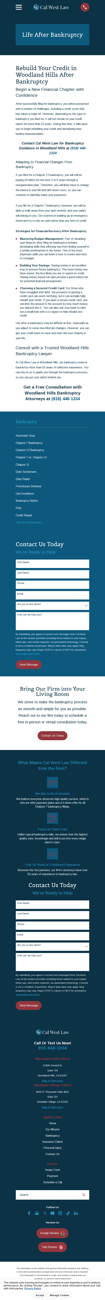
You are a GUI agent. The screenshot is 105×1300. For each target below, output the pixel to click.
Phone (20, 583)
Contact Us (52, 1154)
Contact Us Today (52, 735)
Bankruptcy (53, 1135)
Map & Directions (52, 1081)
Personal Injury (52, 1147)
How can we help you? (29, 614)
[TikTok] (68, 1213)
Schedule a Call (52, 1182)
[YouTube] (52, 1213)
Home (52, 1123)
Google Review (52, 1233)
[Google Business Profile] (37, 1213)
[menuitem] (52, 436)
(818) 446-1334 (66, 398)
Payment (52, 1176)
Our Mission (52, 1129)
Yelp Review (52, 1247)
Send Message (29, 664)
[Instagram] (60, 1213)
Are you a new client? (29, 604)
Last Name (23, 572)
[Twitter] (45, 1213)
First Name (23, 562)
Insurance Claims (52, 1141)
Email (20, 593)
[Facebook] (29, 1213)
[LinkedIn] (76, 1213)
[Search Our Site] (84, 1195)
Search (24, 1194)
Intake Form (52, 1169)
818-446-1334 (52, 1048)
